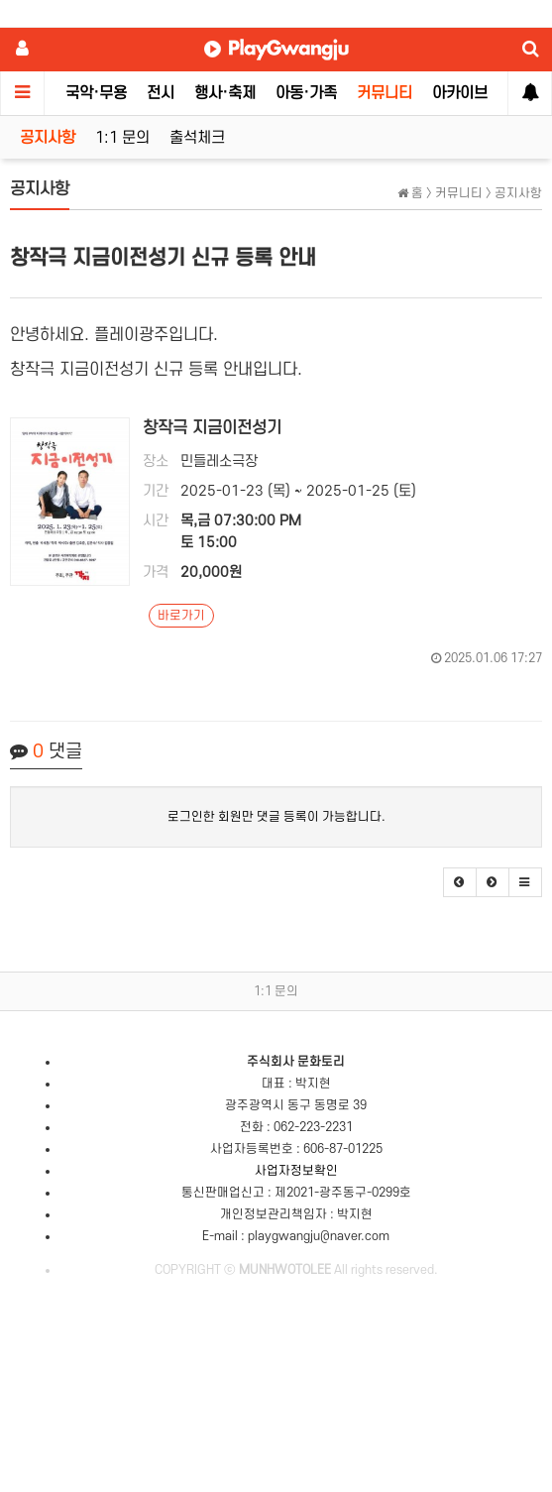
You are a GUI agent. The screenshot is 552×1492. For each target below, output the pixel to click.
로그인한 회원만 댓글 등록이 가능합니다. (276, 817)
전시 (160, 93)
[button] (460, 882)
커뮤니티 (384, 93)
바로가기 (181, 616)
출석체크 (197, 138)
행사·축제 (225, 93)
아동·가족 (306, 93)
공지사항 (47, 138)
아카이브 (460, 93)
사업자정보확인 (296, 1171)
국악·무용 (96, 93)
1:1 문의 (122, 138)
